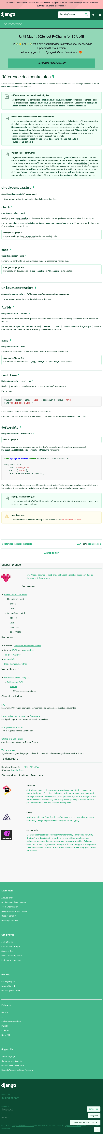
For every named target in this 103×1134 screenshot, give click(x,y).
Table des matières (12, 655)
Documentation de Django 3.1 (17, 677)
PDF (31, 767)
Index (4, 716)
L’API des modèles (89, 544)
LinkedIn (5, 1030)
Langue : (94, 1116)
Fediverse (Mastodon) (11, 1021)
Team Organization (9, 907)
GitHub (4, 1012)
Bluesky (4, 1026)
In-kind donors (10, 1098)
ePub (36, 767)
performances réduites (71, 520)
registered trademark (73, 1126)
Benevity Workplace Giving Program (17, 1070)
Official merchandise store (12, 1065)
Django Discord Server (12, 727)
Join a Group (7, 942)
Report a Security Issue (11, 955)
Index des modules (17, 716)
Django (8, 14)
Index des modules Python (15, 664)
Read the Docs (16, 770)
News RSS (5, 1035)
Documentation (11, 24)
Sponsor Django (8, 1056)
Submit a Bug (7, 951)
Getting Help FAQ (8, 981)
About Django (7, 898)
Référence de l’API (15, 682)
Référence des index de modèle (16, 544)
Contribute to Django (10, 946)
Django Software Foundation (14, 911)
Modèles (13, 686)
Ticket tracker (8, 750)
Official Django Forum (12, 739)
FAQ (3, 705)
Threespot (8, 1109)
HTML (25, 767)
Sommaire (35, 716)
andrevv (8, 1117)
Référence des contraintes (15, 594)
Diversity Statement (10, 920)
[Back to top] (97, 1129)
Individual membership (11, 960)
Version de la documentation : (85, 1122)
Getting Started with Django (13, 902)
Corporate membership (11, 1061)
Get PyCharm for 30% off (51, 62)
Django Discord (8, 986)
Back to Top (51, 553)
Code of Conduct (8, 916)
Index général (10, 659)
